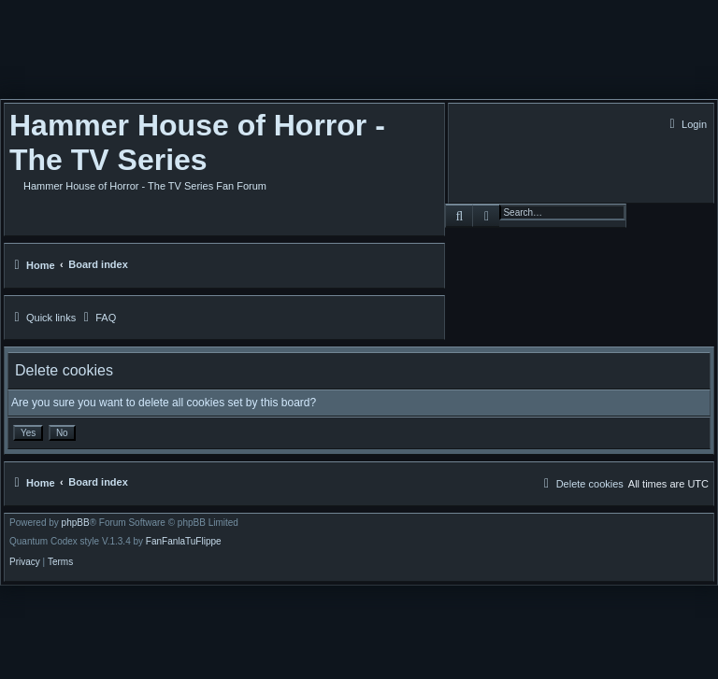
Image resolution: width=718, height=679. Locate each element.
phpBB (76, 523)
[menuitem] (686, 124)
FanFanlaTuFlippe (184, 541)
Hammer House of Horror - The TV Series (197, 142)
